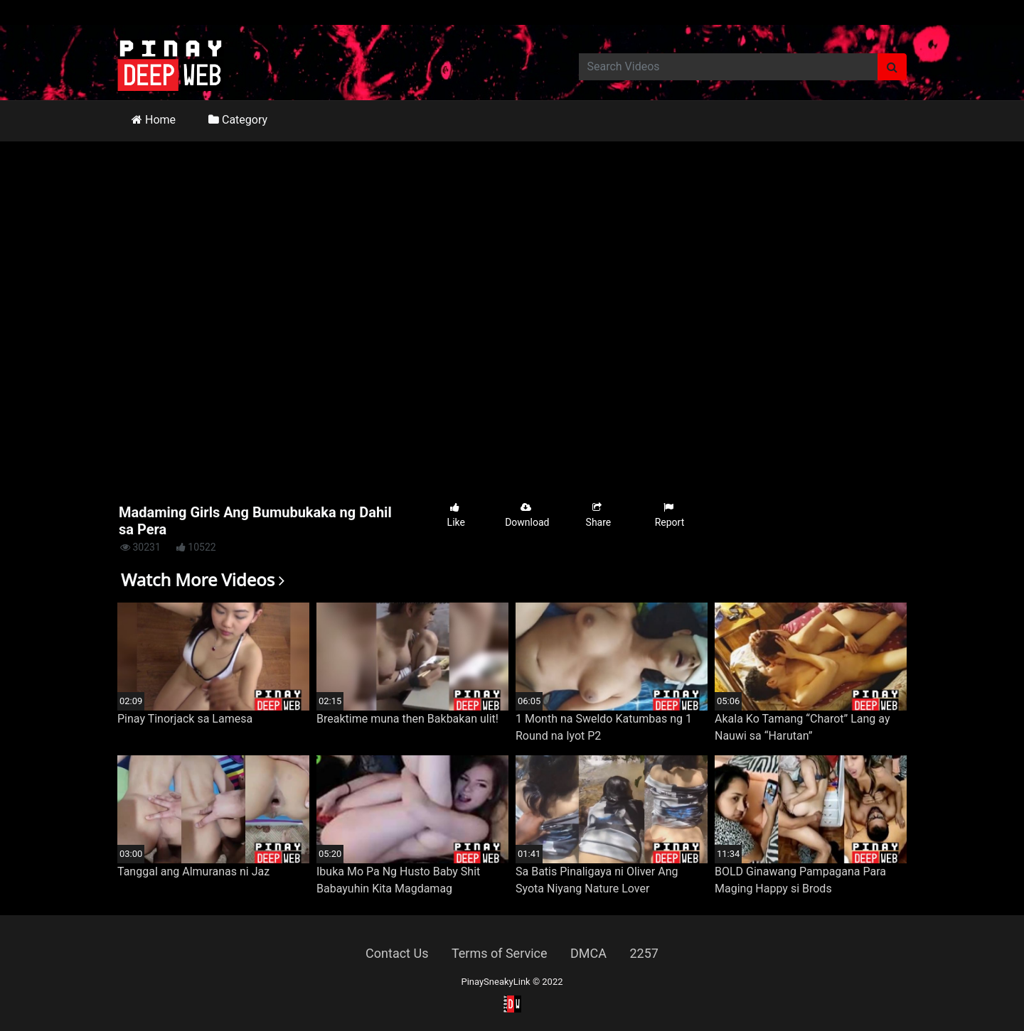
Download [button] (527, 515)
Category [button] (237, 119)
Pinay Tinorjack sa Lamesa (184, 718)
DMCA (588, 953)
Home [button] (154, 119)
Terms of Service (500, 953)
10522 (196, 547)
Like (456, 515)
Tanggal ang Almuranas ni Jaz (193, 871)
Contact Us (397, 953)
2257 (643, 953)
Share (599, 515)
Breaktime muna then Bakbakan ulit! (407, 718)
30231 (140, 547)
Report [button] (670, 515)
